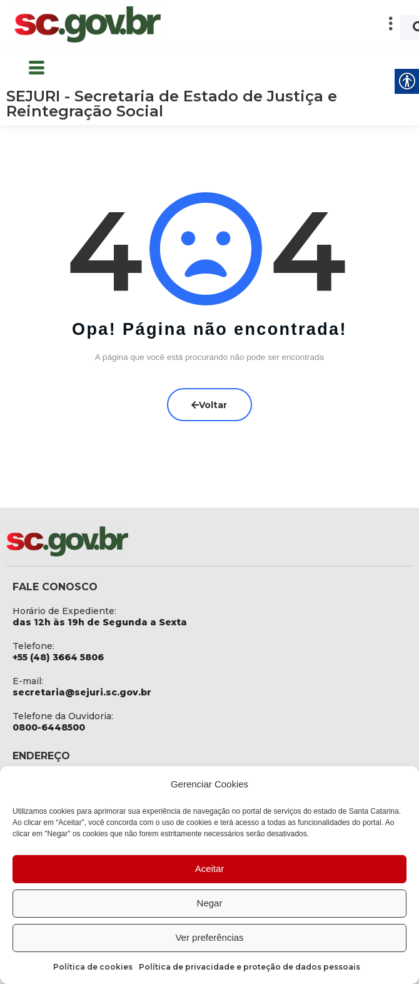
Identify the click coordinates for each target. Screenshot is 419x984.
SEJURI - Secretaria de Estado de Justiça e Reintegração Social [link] (171, 103)
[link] (87, 24)
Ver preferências (209, 937)
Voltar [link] (210, 403)
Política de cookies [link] (93, 966)
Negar (210, 903)
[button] (289, 24)
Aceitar (210, 868)
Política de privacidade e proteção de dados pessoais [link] (249, 966)
